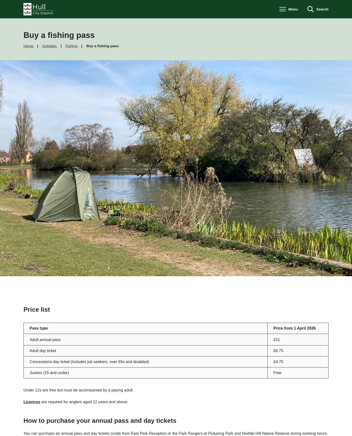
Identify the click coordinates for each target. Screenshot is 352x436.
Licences (31, 402)
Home (28, 46)
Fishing (72, 46)
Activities (50, 46)
